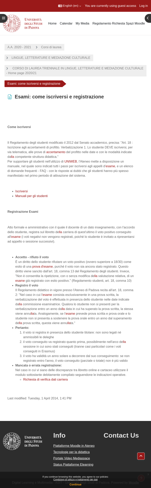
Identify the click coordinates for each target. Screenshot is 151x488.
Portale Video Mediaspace (71, 458)
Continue (76, 484)
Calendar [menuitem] (66, 23)
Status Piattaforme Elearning (73, 464)
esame (110, 166)
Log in (143, 5)
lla (12, 156)
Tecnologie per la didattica (71, 452)
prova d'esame (42, 266)
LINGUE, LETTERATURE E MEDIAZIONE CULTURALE (51, 57)
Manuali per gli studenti (31, 196)
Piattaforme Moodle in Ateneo (74, 445)
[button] (69, 6)
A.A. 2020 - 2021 (19, 47)
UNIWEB (70, 161)
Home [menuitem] (52, 23)
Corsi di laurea (51, 47)
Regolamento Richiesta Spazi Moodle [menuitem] (118, 23)
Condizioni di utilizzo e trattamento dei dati (75, 479)
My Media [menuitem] (82, 23)
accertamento (55, 152)
